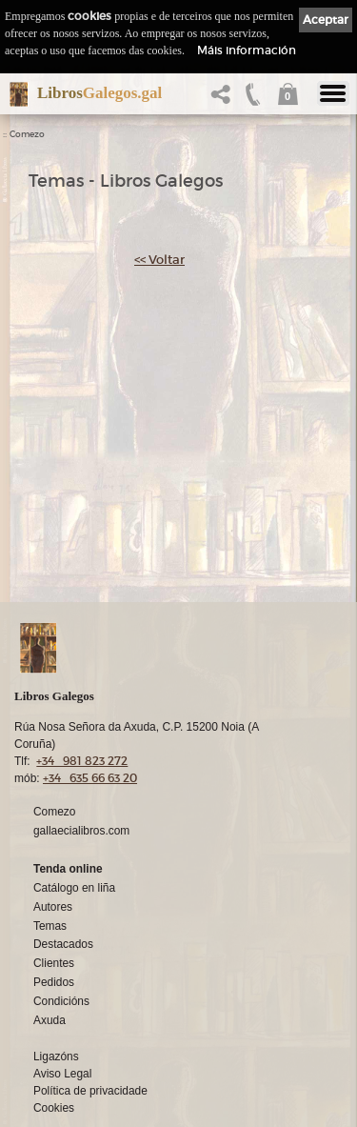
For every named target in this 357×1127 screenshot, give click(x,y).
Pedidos (53, 982)
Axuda (49, 1020)
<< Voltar (159, 260)
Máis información (246, 50)
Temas (50, 926)
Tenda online (68, 868)
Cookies (53, 1108)
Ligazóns (56, 1056)
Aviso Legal (62, 1073)
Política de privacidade (90, 1090)
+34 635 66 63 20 (90, 778)
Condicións (61, 1001)
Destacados (63, 944)
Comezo (27, 134)
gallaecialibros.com (81, 830)
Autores (52, 907)
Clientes (53, 963)
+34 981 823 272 (82, 761)
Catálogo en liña (74, 888)
